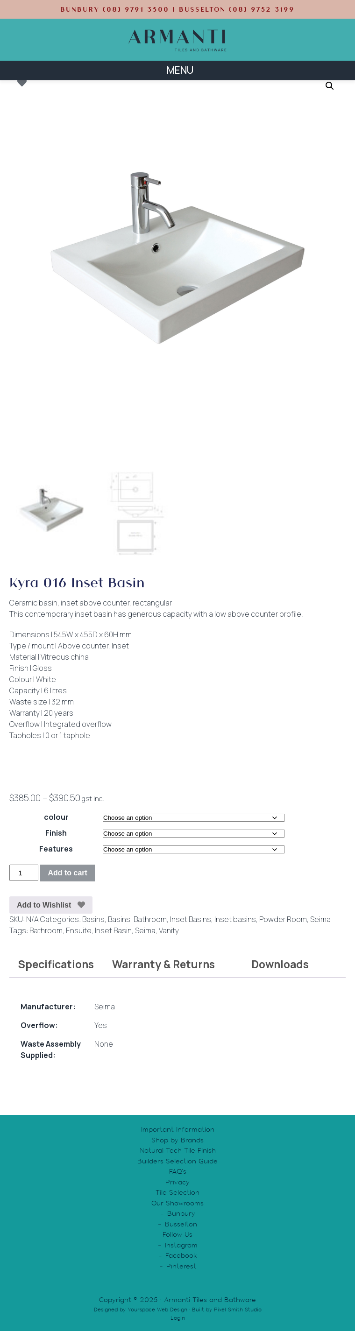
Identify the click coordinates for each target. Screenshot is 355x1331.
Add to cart (67, 873)
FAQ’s (177, 1171)
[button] (329, 85)
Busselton (181, 1223)
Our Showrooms (177, 1202)
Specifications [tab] (56, 964)
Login (177, 1317)
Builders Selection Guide (177, 1160)
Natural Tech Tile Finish (178, 1150)
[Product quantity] (23, 873)
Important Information (177, 1129)
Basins (93, 919)
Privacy (177, 1181)
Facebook (181, 1255)
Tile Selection (177, 1192)
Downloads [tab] (280, 964)
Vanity (169, 930)
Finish (56, 833)
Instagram (181, 1244)
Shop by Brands (177, 1139)
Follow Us (177, 1234)
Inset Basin (113, 930)
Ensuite (79, 930)
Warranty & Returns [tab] (163, 964)
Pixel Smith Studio (238, 1309)
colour (56, 817)
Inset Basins (190, 919)
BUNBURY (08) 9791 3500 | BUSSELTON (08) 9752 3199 (177, 9)
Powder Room (283, 919)
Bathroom (150, 919)
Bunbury (181, 1213)
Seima (320, 919)
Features (56, 849)
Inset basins (235, 919)
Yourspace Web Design (157, 1309)
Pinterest (181, 1265)
